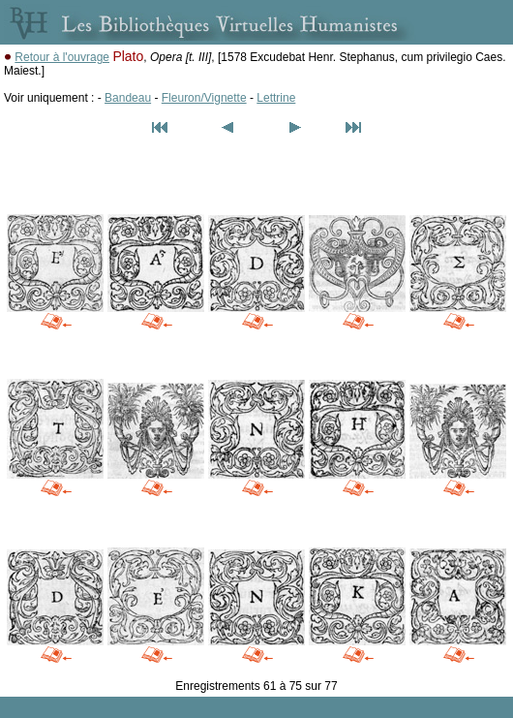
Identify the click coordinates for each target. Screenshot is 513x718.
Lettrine (275, 98)
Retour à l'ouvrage (62, 57)
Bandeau (128, 98)
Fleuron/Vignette (204, 98)
